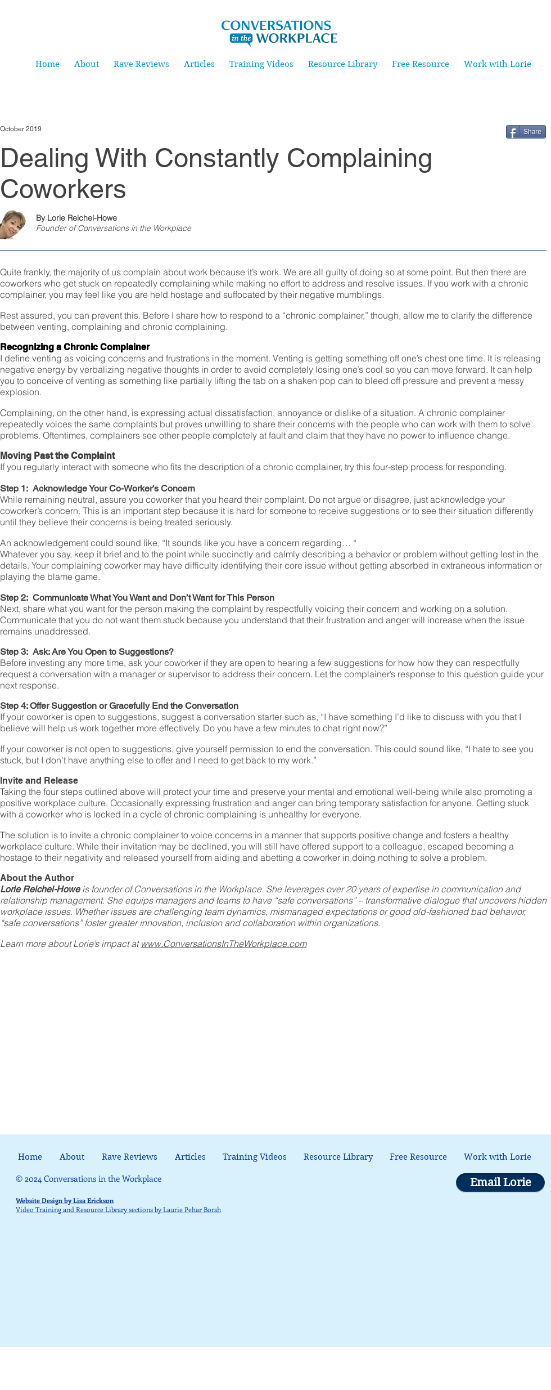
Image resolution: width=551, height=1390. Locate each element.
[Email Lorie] (500, 1182)
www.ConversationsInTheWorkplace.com (223, 943)
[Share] (526, 131)
